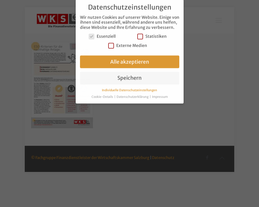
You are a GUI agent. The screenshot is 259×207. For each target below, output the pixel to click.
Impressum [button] (160, 94)
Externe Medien (127, 43)
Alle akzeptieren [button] (129, 59)
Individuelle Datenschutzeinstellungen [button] (129, 88)
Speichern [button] (129, 75)
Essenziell (102, 34)
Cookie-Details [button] (103, 94)
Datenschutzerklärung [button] (133, 94)
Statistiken (152, 34)
